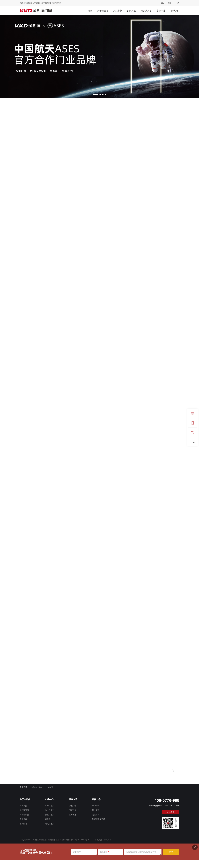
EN (178, 3)
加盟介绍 (72, 806)
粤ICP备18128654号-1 (79, 840)
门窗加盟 (50, 787)
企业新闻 (96, 806)
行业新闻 (96, 810)
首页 (90, 10)
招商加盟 (131, 10)
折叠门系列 (49, 815)
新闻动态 (161, 10)
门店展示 (72, 810)
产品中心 (117, 10)
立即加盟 (72, 815)
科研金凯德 (24, 815)
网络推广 (42, 787)
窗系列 (48, 819)
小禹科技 (34, 787)
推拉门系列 (49, 810)
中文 (169, 3)
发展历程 (23, 819)
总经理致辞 (24, 810)
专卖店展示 (146, 10)
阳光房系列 (49, 824)
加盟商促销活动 (98, 819)
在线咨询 (170, 812)
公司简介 (23, 806)
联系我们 (175, 10)
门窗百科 (96, 815)
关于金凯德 (102, 10)
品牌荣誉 (23, 824)
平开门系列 (49, 806)
